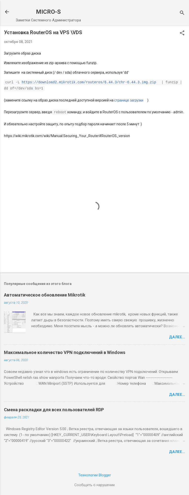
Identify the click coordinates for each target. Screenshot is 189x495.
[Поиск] (182, 13)
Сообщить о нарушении (94, 484)
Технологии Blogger (94, 474)
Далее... (177, 336)
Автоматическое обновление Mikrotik (44, 294)
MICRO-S (48, 11)
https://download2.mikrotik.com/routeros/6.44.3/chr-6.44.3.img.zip (89, 82)
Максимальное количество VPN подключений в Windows (64, 351)
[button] (182, 33)
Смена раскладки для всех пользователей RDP (54, 408)
